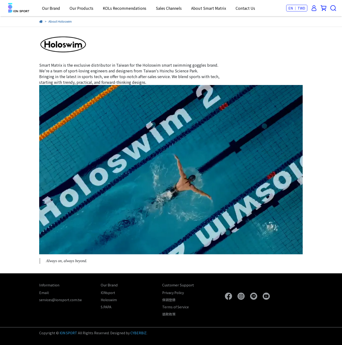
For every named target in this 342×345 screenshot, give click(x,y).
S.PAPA (106, 307)
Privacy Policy (173, 292)
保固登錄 (169, 299)
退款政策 (169, 314)
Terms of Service (175, 307)
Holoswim (109, 299)
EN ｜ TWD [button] (296, 8)
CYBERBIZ (138, 332)
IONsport (108, 292)
